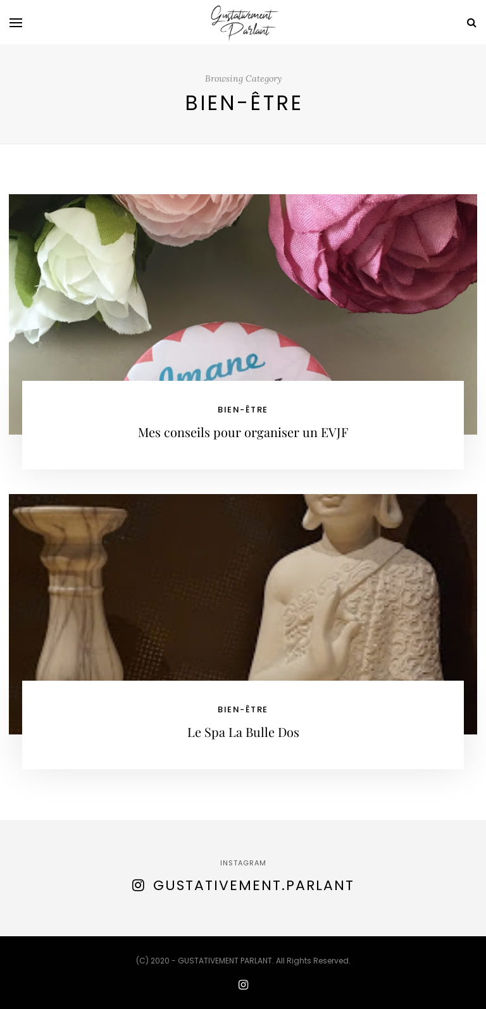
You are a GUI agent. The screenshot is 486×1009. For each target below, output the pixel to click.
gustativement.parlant (253, 885)
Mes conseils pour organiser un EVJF (243, 431)
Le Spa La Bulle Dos (243, 731)
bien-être (243, 410)
